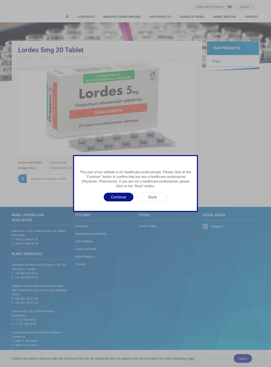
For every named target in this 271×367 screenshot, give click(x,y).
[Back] (152, 197)
